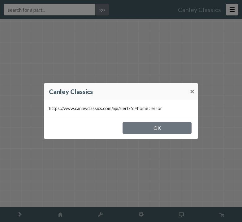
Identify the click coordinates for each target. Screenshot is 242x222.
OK (157, 128)
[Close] (192, 91)
